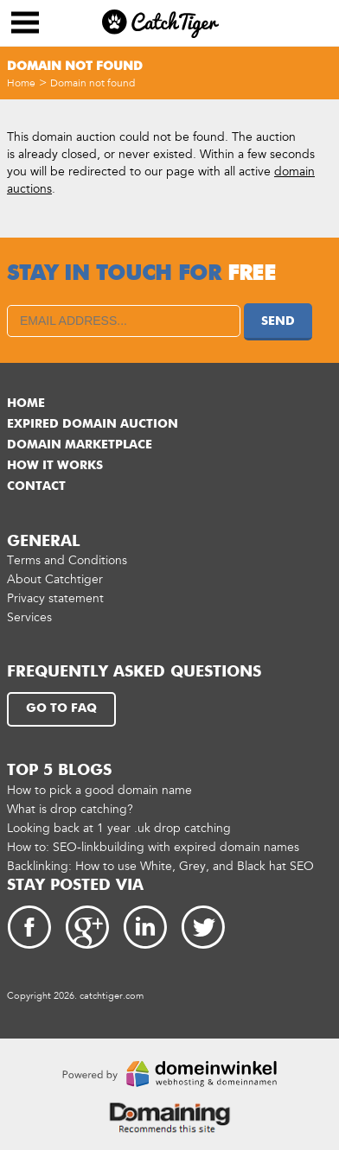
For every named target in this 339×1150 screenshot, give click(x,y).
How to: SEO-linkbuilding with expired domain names (153, 847)
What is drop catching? (70, 809)
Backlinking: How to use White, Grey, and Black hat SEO (160, 866)
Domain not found (92, 83)
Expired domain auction (92, 424)
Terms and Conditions (67, 560)
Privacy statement (55, 598)
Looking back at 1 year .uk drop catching (119, 828)
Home (21, 83)
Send (278, 321)
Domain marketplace (79, 445)
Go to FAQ (61, 708)
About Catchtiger (55, 579)
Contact (36, 486)
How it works (55, 466)
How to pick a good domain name (99, 790)
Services (29, 617)
